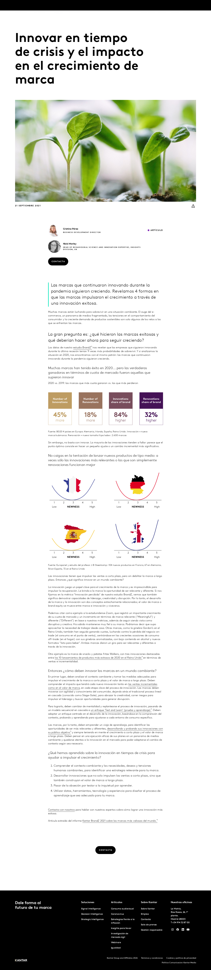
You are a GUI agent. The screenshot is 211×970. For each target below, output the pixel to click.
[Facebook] (177, 930)
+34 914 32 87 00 (181, 922)
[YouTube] (188, 930)
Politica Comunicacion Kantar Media (179, 963)
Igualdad (116, 948)
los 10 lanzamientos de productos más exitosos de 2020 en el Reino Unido (98, 665)
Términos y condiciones (152, 958)
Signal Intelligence (91, 909)
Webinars (116, 942)
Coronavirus (117, 914)
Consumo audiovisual (122, 909)
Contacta (175, 5)
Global (186, 5)
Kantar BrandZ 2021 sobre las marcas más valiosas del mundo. (119, 828)
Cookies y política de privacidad (181, 958)
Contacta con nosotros (61, 817)
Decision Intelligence (92, 914)
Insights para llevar (121, 928)
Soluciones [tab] (39, 5)
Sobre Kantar (148, 5)
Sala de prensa (149, 925)
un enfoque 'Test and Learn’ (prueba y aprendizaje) (121, 717)
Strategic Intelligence (92, 919)
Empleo (162, 5)
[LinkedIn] (183, 930)
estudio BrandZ (82, 354)
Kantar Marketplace (79, 5)
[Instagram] (172, 930)
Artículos (58, 5)
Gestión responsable (151, 930)
